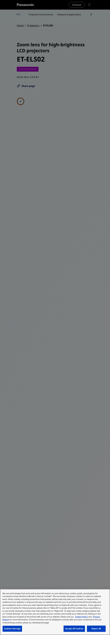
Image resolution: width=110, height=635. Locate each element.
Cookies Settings (12, 628)
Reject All (96, 628)
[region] (55, 612)
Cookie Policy (81, 616)
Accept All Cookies (74, 628)
